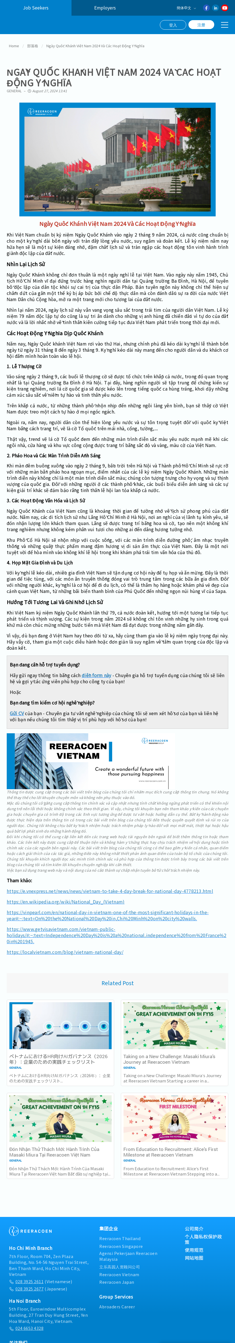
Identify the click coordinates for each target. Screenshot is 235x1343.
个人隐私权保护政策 (203, 1237)
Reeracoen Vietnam (119, 1272)
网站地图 (194, 1256)
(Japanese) (38, 1287)
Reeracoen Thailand (119, 1236)
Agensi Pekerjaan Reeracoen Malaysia (128, 1254)
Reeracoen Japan (116, 1280)
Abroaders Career (117, 1304)
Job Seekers (36, 7)
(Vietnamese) (40, 1279)
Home (14, 43)
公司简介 (194, 1226)
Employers (105, 7)
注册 (201, 24)
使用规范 (194, 1248)
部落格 (32, 43)
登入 (173, 25)
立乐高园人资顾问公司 (119, 1265)
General (14, 88)
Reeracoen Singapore (121, 1244)
